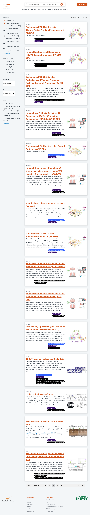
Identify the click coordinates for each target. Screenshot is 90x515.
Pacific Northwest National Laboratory (8, 499)
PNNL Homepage (50, 509)
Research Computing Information (55, 506)
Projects (50, 10)
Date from (6, 79)
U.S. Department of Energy (82, 499)
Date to (5, 90)
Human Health (40, 66)
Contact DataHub (50, 504)
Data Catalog (30, 497)
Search (61, 4)
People (65, 10)
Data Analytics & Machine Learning (48, 383)
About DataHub (50, 499)
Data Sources (42, 10)
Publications (58, 10)
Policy (47, 502)
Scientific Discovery (56, 155)
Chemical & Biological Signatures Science (49, 39)
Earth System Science (56, 410)
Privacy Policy (49, 511)
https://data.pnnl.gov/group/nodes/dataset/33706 (40, 433)
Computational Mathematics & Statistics (50, 381)
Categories (25, 10)
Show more (6, 53)
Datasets (33, 10)
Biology (38, 41)
